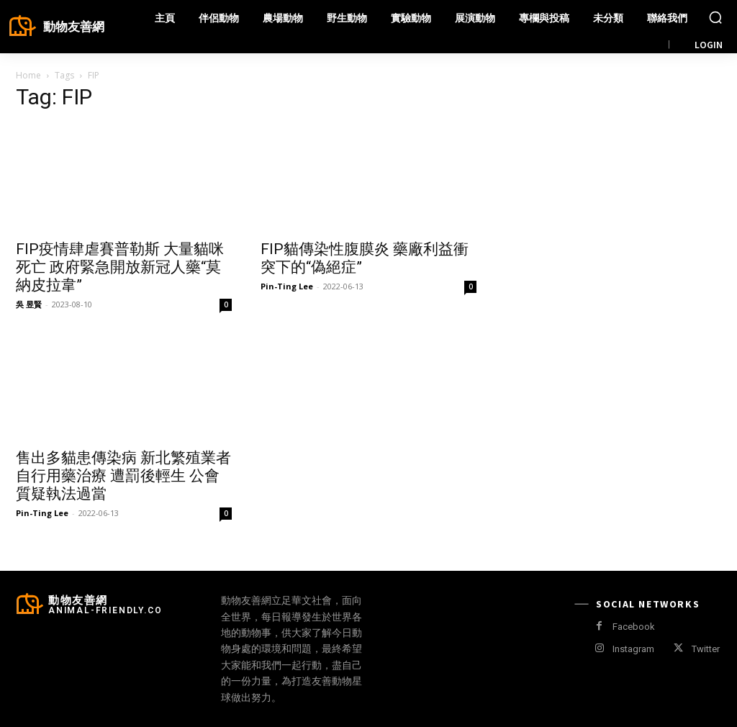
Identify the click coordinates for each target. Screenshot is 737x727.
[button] (715, 17)
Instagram (633, 649)
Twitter (706, 649)
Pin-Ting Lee (287, 286)
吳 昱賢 (29, 304)
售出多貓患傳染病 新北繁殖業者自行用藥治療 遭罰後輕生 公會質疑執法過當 (123, 475)
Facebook (633, 626)
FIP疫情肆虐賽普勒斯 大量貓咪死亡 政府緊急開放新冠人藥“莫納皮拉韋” (120, 267)
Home (28, 75)
